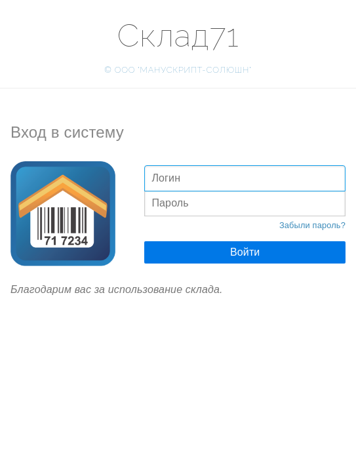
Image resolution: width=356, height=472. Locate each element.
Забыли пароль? (312, 225)
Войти (245, 252)
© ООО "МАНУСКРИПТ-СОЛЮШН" (177, 70)
